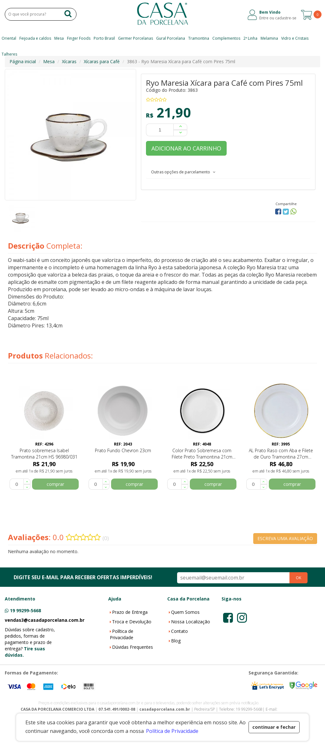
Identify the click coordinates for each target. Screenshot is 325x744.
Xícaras (69, 61)
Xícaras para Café (102, 61)
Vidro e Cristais (294, 38)
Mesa (59, 38)
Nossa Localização (190, 622)
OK (298, 577)
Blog (176, 641)
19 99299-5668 (25, 610)
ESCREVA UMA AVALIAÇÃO (285, 538)
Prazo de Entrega (130, 612)
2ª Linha (250, 38)
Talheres (9, 54)
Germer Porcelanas (135, 38)
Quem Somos (185, 612)
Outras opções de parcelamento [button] (183, 172)
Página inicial (23, 61)
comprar (55, 484)
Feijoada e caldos (35, 38)
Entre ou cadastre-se (277, 18)
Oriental (9, 38)
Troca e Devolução (131, 622)
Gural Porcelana (170, 38)
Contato (179, 631)
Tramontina (198, 38)
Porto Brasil (104, 38)
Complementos (226, 38)
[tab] (228, 171)
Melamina (269, 38)
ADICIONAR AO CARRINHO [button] (186, 148)
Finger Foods (78, 38)
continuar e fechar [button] (273, 727)
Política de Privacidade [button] (172, 730)
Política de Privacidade (121, 634)
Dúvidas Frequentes (132, 647)
